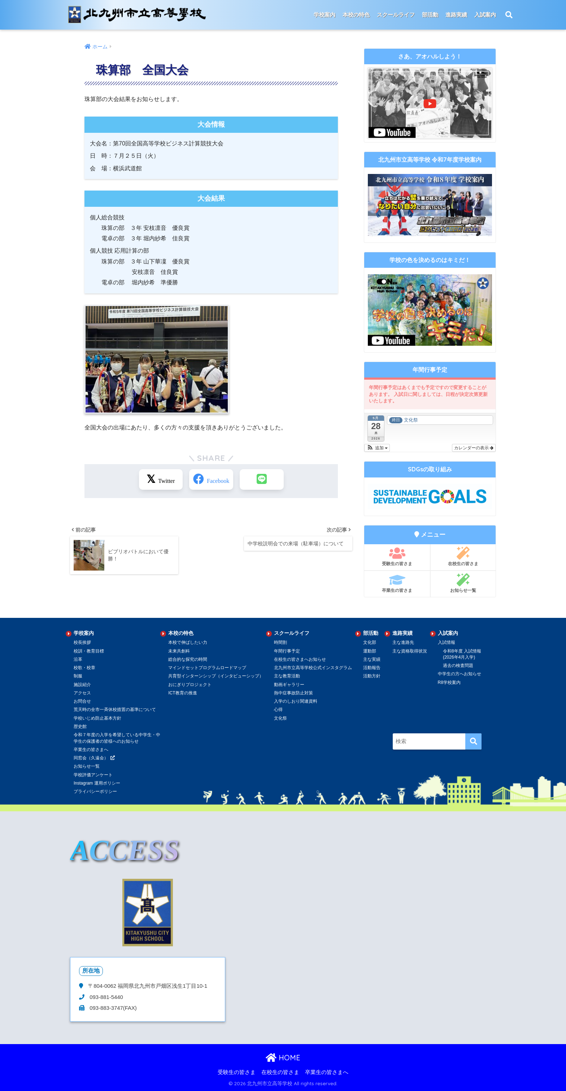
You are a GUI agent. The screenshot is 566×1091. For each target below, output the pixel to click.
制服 (78, 675)
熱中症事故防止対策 (293, 692)
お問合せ (82, 701)
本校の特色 (356, 15)
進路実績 (456, 15)
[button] (377, 447)
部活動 (430, 15)
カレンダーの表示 (473, 447)
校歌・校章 (84, 667)
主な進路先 (403, 642)
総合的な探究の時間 (187, 659)
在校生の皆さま (463, 556)
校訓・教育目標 (89, 651)
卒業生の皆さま (397, 583)
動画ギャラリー (289, 684)
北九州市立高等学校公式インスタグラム (313, 667)
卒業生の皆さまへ (91, 749)
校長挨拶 (82, 642)
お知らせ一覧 (463, 583)
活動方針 (371, 675)
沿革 (78, 659)
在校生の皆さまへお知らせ (300, 659)
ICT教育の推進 (182, 692)
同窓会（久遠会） (91, 757)
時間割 (280, 642)
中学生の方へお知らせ (459, 673)
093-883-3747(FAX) (112, 1008)
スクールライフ (396, 15)
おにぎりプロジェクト (190, 684)
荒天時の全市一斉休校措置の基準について (115, 709)
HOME (283, 1057)
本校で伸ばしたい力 (187, 642)
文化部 (369, 642)
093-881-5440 (105, 997)
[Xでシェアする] (161, 479)
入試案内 (485, 15)
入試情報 (446, 642)
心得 (278, 709)
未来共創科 (179, 651)
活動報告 (371, 667)
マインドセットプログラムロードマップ (207, 667)
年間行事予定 (287, 651)
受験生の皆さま (397, 556)
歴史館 (80, 726)
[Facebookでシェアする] (211, 479)
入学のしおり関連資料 (295, 701)
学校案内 (324, 15)
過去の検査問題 (458, 665)
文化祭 (280, 718)
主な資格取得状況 (409, 651)
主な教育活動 (287, 675)
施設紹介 (82, 684)
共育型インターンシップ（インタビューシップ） (216, 675)
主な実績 (371, 659)
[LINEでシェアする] (261, 479)
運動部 (369, 651)
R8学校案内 (449, 682)
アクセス (82, 692)
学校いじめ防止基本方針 (97, 718)
